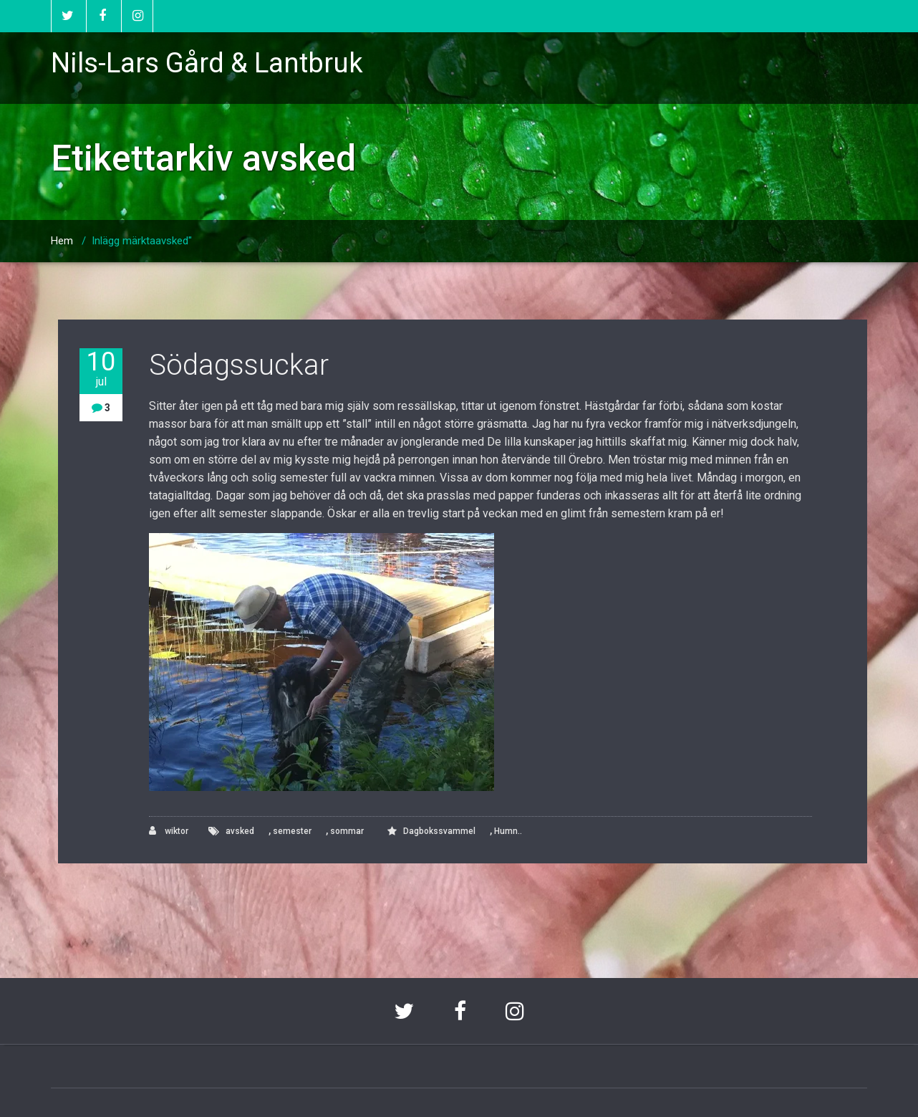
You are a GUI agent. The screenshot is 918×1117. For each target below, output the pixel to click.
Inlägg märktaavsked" (142, 240)
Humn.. (508, 831)
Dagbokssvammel (439, 831)
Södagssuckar (239, 365)
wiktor (168, 830)
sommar (347, 831)
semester (292, 831)
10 (100, 368)
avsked (240, 831)
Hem (62, 240)
